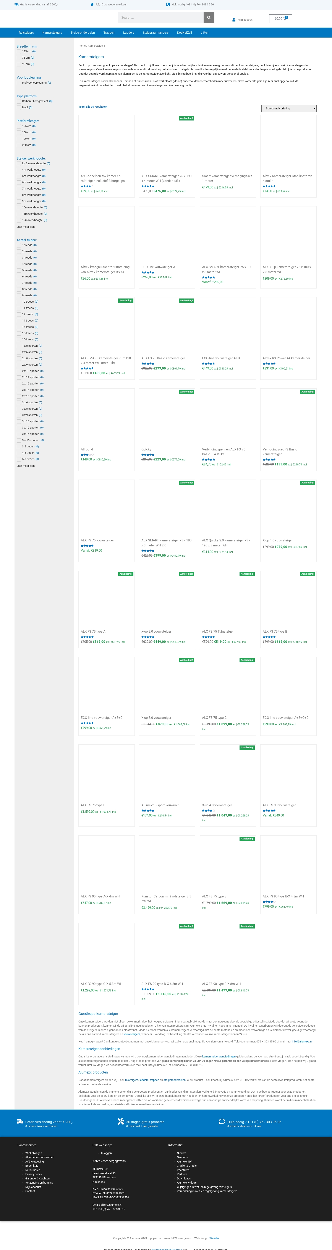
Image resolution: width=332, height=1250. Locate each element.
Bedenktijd (31, 1165)
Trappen (109, 32)
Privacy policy (33, 1174)
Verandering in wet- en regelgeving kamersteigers (207, 1191)
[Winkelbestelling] (289, 108)
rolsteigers (131, 1080)
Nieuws (181, 1153)
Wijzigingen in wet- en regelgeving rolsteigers (204, 1187)
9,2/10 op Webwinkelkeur (111, 4)
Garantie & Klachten (37, 1178)
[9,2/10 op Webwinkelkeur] (92, 4)
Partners (182, 1174)
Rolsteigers (26, 32)
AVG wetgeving (34, 1161)
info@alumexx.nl (302, 1041)
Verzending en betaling (39, 1182)
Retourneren (32, 1170)
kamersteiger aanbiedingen (219, 1056)
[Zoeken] (209, 17)
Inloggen (106, 1153)
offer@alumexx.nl (111, 1204)
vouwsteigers (132, 1034)
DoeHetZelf (184, 32)
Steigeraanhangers (155, 32)
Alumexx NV (184, 1161)
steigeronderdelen (175, 1080)
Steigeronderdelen (83, 32)
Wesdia (214, 1238)
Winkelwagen (33, 1153)
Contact (30, 1191)
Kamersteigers (52, 32)
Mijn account (33, 1187)
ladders (144, 1080)
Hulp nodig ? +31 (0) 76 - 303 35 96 (193, 4)
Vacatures (183, 1170)
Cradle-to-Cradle (187, 1165)
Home (82, 45)
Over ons (182, 1157)
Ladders (128, 32)
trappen (154, 1080)
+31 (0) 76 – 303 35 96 (111, 1209)
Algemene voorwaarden (39, 1157)
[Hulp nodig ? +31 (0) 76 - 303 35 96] (168, 4)
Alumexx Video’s (187, 1182)
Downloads (184, 1178)
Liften (205, 32)
